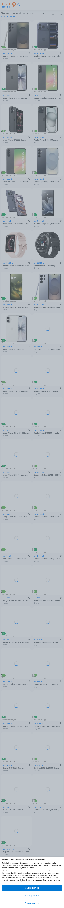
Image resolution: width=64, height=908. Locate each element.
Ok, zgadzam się (32, 888)
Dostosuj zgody (32, 895)
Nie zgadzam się (32, 903)
